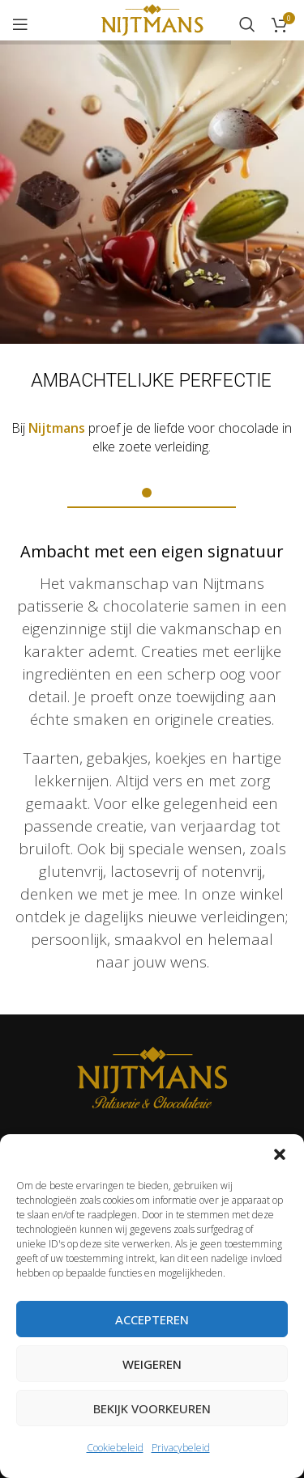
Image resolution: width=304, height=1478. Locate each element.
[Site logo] (152, 22)
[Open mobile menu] (20, 24)
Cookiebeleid (115, 1448)
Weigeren (152, 1364)
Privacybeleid (181, 1448)
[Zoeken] (247, 24)
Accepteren (152, 1319)
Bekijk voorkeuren (152, 1408)
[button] (280, 1154)
